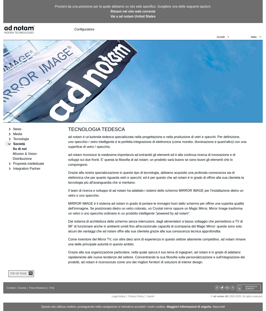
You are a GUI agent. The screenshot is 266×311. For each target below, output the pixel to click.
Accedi (221, 36)
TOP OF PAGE (18, 273)
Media (17, 134)
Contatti (10, 288)
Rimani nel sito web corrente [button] (133, 11)
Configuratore (86, 29)
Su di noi (20, 149)
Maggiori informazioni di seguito (189, 306)
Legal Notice (119, 296)
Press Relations (37, 288)
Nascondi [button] (219, 306)
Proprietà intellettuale (28, 163)
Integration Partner (27, 168)
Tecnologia (21, 139)
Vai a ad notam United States (133, 16)
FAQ (51, 288)
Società (19, 144)
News (17, 129)
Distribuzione (22, 158)
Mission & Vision (25, 154)
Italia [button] (254, 37)
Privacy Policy (136, 296)
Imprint (150, 296)
